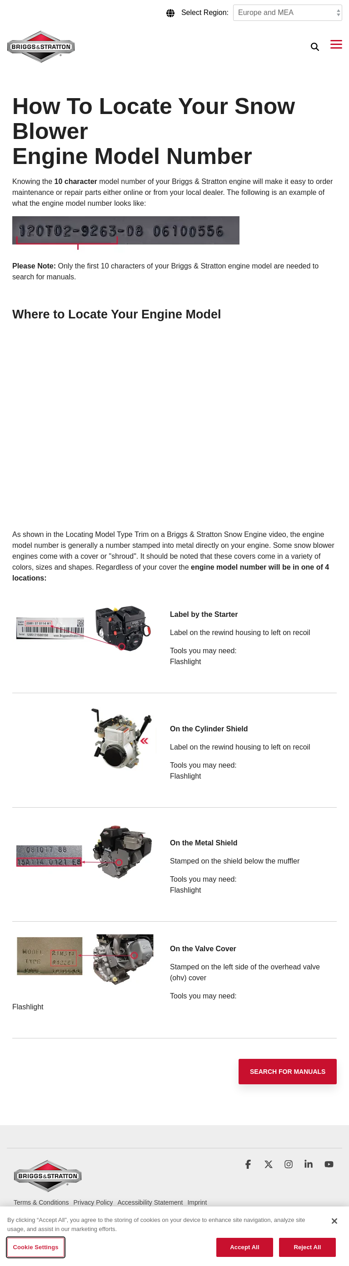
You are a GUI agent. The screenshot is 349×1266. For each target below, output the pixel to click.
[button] (336, 43)
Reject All (307, 1247)
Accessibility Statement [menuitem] (150, 1202)
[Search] (315, 47)
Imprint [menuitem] (197, 1202)
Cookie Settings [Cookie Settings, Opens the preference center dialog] (35, 1247)
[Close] (334, 1221)
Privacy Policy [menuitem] (93, 1202)
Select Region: (205, 12)
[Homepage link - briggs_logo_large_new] (48, 1188)
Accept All (244, 1247)
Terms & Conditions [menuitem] (41, 1202)
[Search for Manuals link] (288, 1071)
